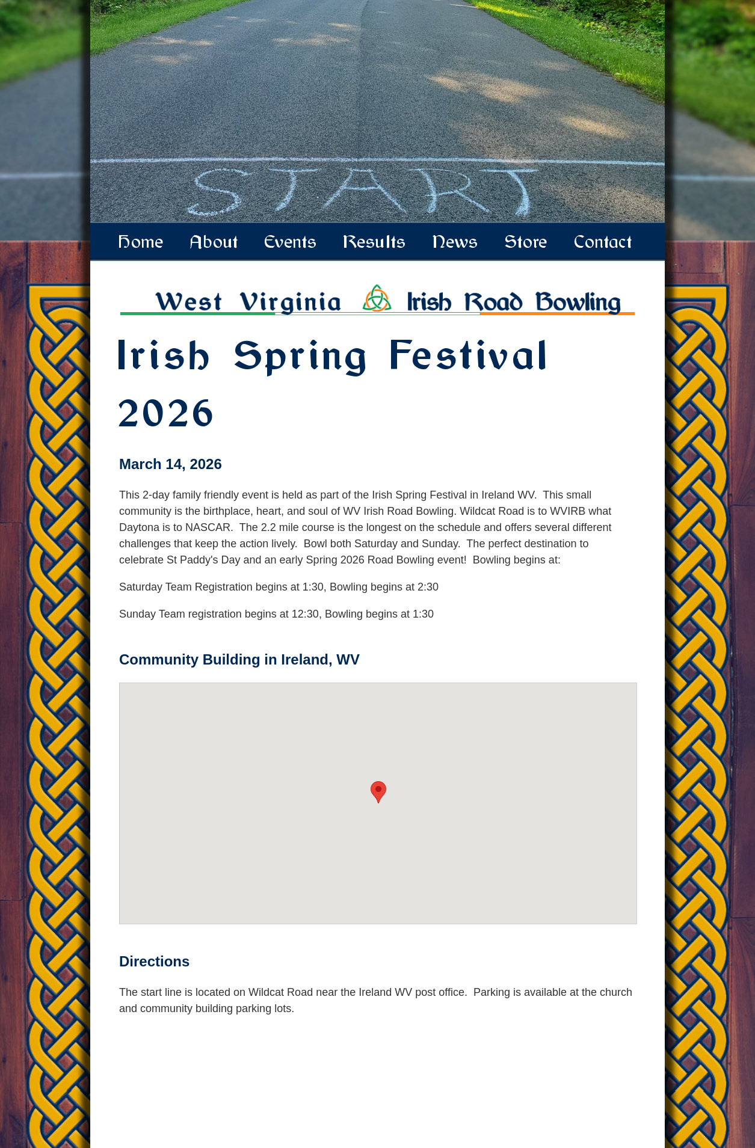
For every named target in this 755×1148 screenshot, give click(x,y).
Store (527, 241)
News (456, 241)
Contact (603, 241)
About (214, 241)
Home (142, 241)
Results (375, 241)
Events (291, 241)
